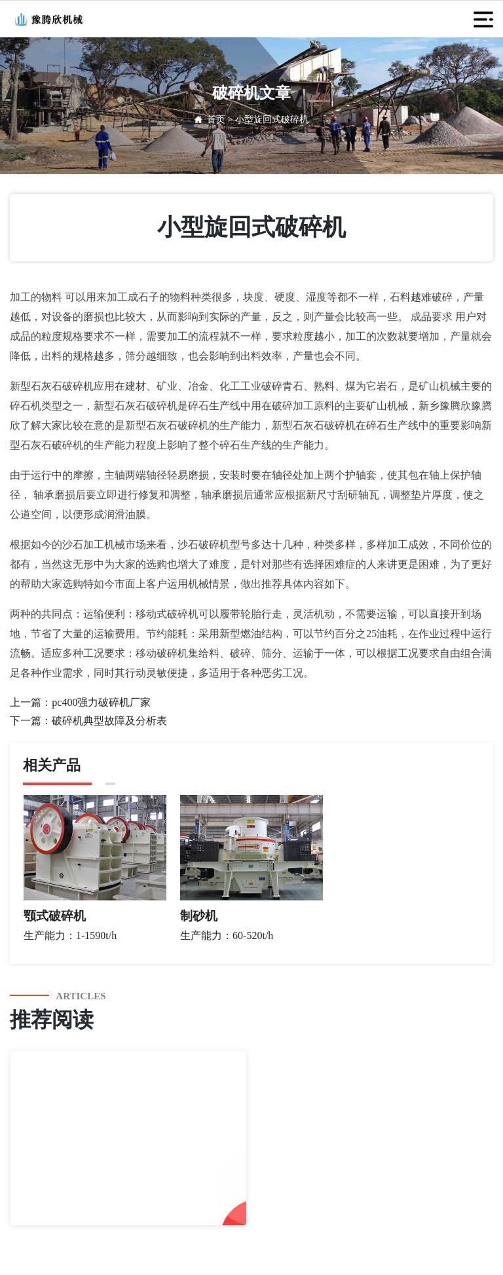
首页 (216, 119)
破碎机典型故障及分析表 (109, 720)
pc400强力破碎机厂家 (101, 702)
